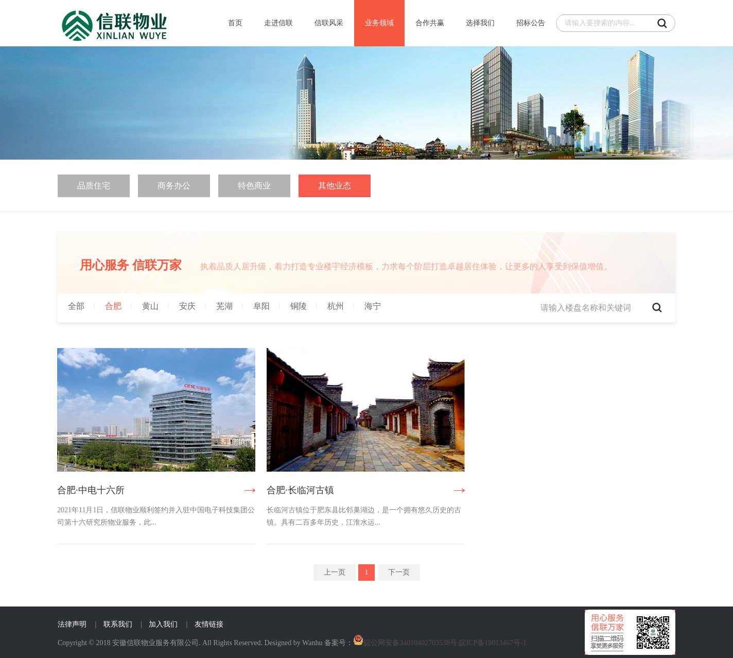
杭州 (335, 306)
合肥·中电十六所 (91, 490)
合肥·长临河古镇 (300, 490)
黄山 (150, 306)
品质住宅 (93, 185)
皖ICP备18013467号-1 (492, 643)
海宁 (372, 306)
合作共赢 (429, 23)
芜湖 (224, 306)
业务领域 (379, 23)
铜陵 (298, 306)
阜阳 (261, 306)
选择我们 (480, 23)
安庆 (187, 306)
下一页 (399, 572)
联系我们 (117, 624)
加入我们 (163, 624)
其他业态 (334, 185)
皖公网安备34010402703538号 (410, 643)
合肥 (113, 306)
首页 (235, 23)
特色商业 (254, 185)
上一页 (334, 572)
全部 (76, 306)
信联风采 (329, 23)
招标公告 (530, 23)
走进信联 (278, 23)
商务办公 (174, 185)
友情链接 (209, 624)
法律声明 (72, 624)
